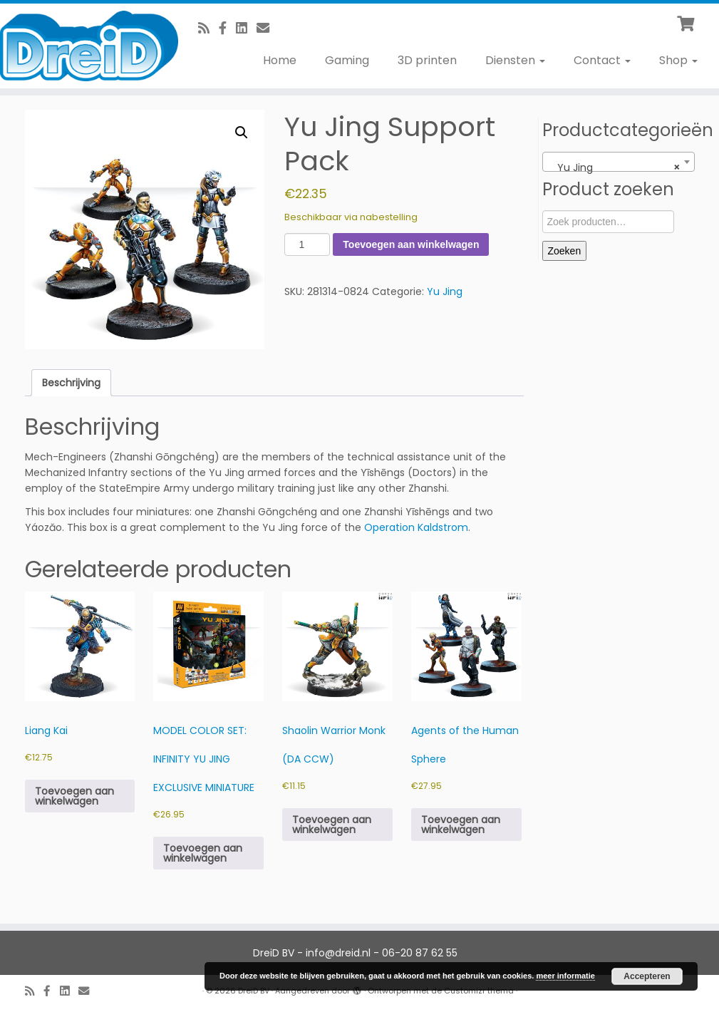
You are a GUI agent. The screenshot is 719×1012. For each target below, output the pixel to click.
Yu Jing (444, 291)
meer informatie (565, 975)
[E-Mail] (268, 28)
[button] (241, 132)
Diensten (515, 60)
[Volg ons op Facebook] (227, 28)
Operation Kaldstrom (416, 527)
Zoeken (564, 251)
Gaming (347, 60)
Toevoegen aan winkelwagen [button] (74, 796)
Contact (602, 60)
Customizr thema (479, 990)
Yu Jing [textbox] (614, 167)
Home (279, 60)
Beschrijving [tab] (71, 383)
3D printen (427, 60)
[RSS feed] (208, 28)
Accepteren (647, 976)
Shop (678, 60)
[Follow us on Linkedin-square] (246, 28)
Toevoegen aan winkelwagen (411, 244)
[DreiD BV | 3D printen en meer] (84, 46)
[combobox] (618, 162)
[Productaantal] (307, 244)
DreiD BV (253, 990)
